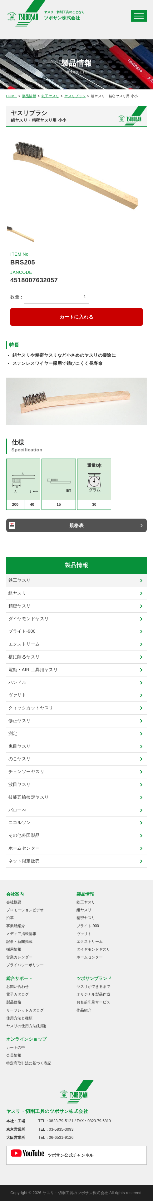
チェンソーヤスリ (26, 771)
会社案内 (15, 894)
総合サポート (19, 978)
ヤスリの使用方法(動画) (26, 1026)
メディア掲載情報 (21, 934)
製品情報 (29, 96)
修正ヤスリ (19, 720)
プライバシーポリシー (25, 965)
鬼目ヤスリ (19, 746)
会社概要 (13, 902)
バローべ (17, 809)
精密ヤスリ (19, 605)
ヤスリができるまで (93, 986)
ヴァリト (17, 694)
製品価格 (13, 1002)
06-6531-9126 (61, 1137)
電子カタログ (17, 994)
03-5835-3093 (61, 1129)
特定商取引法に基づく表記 (28, 1063)
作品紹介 (83, 1010)
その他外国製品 (24, 835)
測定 (12, 733)
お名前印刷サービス (93, 1002)
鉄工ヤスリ (50, 96)
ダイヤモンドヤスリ (28, 618)
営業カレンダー (19, 957)
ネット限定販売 (24, 860)
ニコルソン (19, 822)
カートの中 (15, 1047)
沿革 (10, 918)
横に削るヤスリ (24, 656)
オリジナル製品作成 (93, 994)
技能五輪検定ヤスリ (28, 797)
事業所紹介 (15, 926)
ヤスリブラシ (75, 96)
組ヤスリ (17, 592)
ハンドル (17, 682)
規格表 (76, 525)
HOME (11, 96)
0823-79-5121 (61, 1121)
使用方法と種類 (19, 1018)
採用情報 (13, 949)
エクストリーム (24, 643)
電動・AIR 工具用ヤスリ (33, 669)
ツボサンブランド (93, 978)
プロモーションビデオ (25, 910)
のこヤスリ (19, 758)
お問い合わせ (17, 986)
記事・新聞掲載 (19, 941)
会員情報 (13, 1055)
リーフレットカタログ (25, 1010)
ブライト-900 (22, 631)
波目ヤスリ (19, 784)
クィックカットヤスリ (30, 707)
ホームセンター (24, 848)
